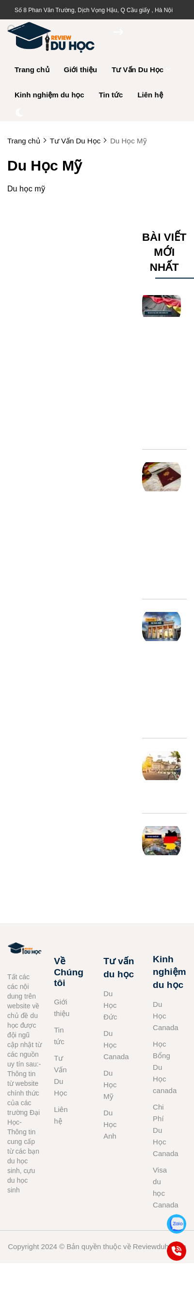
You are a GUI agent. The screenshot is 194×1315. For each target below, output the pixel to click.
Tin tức (111, 95)
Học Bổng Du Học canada (161, 1067)
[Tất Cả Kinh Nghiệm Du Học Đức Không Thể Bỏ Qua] (161, 626)
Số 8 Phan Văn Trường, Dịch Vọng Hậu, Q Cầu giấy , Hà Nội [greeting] (94, 10)
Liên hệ (149, 95)
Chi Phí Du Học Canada (161, 1130)
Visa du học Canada (161, 1187)
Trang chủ (32, 69)
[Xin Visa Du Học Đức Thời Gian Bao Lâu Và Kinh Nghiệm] (161, 476)
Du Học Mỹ (109, 1084)
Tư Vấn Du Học (141, 69)
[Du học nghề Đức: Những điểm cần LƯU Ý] (161, 840)
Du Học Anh (109, 1124)
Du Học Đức (110, 1005)
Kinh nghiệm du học (49, 95)
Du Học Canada (111, 1045)
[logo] (51, 53)
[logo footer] (24, 949)
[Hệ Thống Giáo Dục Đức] (161, 765)
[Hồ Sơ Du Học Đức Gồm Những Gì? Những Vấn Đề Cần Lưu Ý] (161, 305)
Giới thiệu (80, 69)
